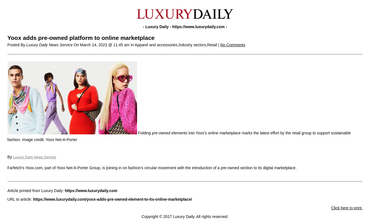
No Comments (232, 45)
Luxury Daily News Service (34, 157)
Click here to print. (347, 208)
